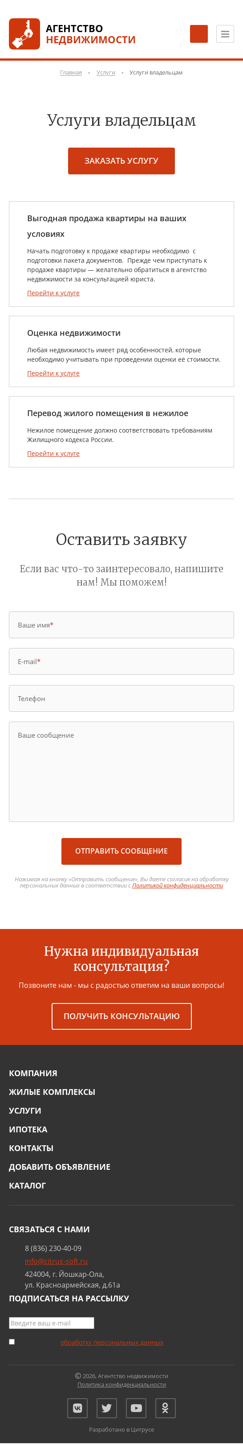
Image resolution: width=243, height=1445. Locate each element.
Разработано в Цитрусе (121, 1432)
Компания (33, 1073)
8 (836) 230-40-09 (53, 1248)
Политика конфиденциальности (121, 1384)
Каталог (27, 1185)
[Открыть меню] (225, 34)
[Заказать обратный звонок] (198, 34)
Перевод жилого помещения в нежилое (107, 413)
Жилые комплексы (52, 1091)
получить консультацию (122, 1016)
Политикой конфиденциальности (177, 885)
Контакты (31, 1148)
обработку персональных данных (112, 1342)
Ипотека (28, 1129)
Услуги (25, 1110)
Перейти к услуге (53, 293)
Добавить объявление (59, 1166)
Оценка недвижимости (74, 332)
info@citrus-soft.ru (56, 1261)
